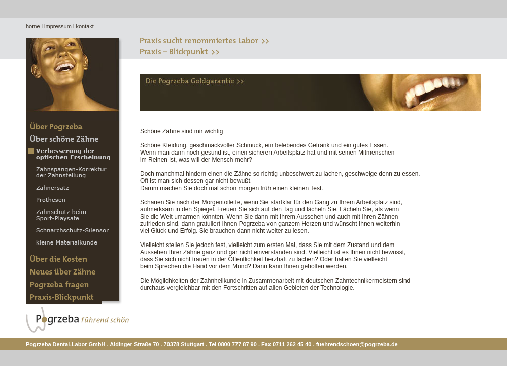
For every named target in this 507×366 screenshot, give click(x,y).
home (33, 26)
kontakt (84, 26)
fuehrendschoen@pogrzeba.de (357, 344)
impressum (58, 26)
